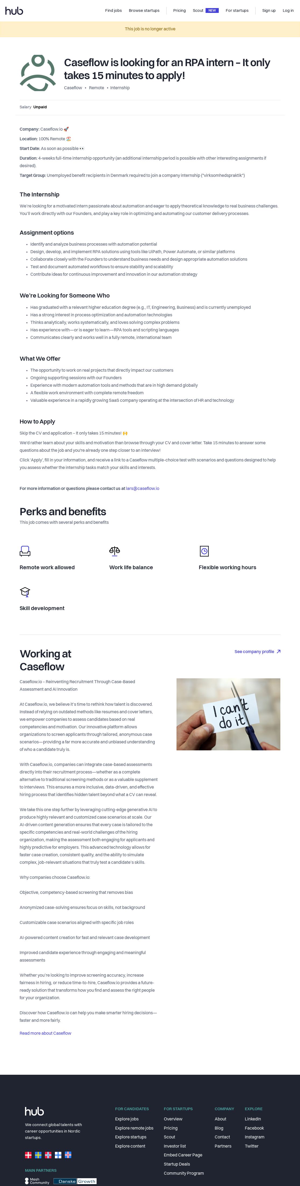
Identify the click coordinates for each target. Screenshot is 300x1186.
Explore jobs (127, 1119)
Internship (120, 88)
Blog (219, 1128)
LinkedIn (253, 1119)
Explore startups (130, 1137)
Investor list (175, 1146)
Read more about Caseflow (45, 1033)
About (220, 1119)
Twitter (252, 1146)
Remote (96, 88)
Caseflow (73, 88)
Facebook (254, 1128)
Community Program (184, 1173)
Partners (223, 1146)
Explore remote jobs (134, 1128)
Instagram (254, 1137)
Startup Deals (177, 1164)
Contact (222, 1137)
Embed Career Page (183, 1155)
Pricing (171, 1128)
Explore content (130, 1146)
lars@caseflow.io (142, 489)
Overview (173, 1119)
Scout (169, 1137)
